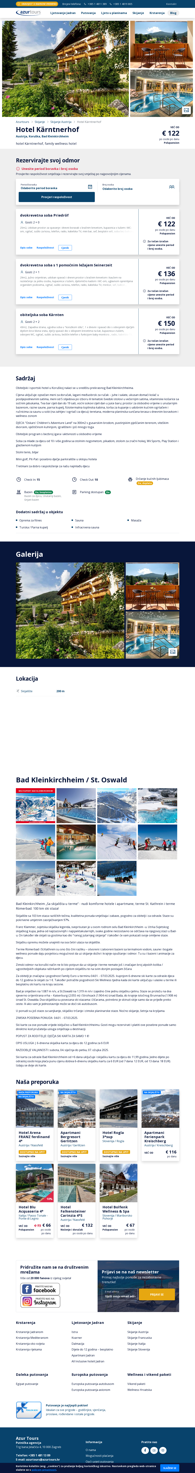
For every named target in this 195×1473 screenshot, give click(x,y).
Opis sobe (26, 247)
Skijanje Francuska (139, 1338)
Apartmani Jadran (83, 1355)
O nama (91, 1450)
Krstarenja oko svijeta (30, 1344)
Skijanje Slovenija (138, 1349)
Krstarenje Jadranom (29, 1332)
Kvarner (77, 1338)
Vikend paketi (136, 1384)
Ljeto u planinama (114, 13)
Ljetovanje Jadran (63, 13)
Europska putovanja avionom (91, 1390)
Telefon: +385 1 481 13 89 (33, 1455)
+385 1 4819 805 (120, 4)
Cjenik (65, 247)
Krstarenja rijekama (29, 1349)
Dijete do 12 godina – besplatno (92, 1349)
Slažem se (169, 1468)
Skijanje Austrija (60, 122)
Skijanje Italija (136, 1344)
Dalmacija (78, 1344)
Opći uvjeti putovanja (99, 1462)
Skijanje (138, 13)
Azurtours (22, 122)
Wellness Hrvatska (139, 1390)
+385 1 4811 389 (95, 4)
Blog (173, 13)
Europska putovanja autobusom (93, 1384)
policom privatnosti (44, 1469)
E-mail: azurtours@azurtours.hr (38, 1459)
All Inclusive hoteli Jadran (88, 1361)
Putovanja (88, 13)
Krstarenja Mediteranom (32, 1338)
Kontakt (171, 4)
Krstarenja (157, 13)
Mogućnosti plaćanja (99, 1456)
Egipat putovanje (27, 1384)
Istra (75, 1332)
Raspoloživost (45, 247)
